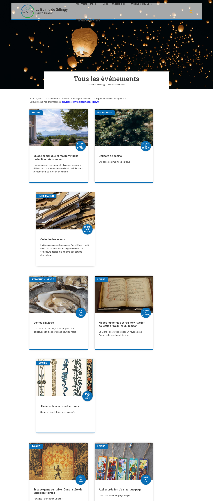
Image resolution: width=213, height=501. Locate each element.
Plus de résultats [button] (106, 419)
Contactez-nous (43, 476)
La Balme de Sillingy (96, 85)
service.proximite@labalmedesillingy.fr (80, 102)
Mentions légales (116, 496)
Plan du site (93, 496)
